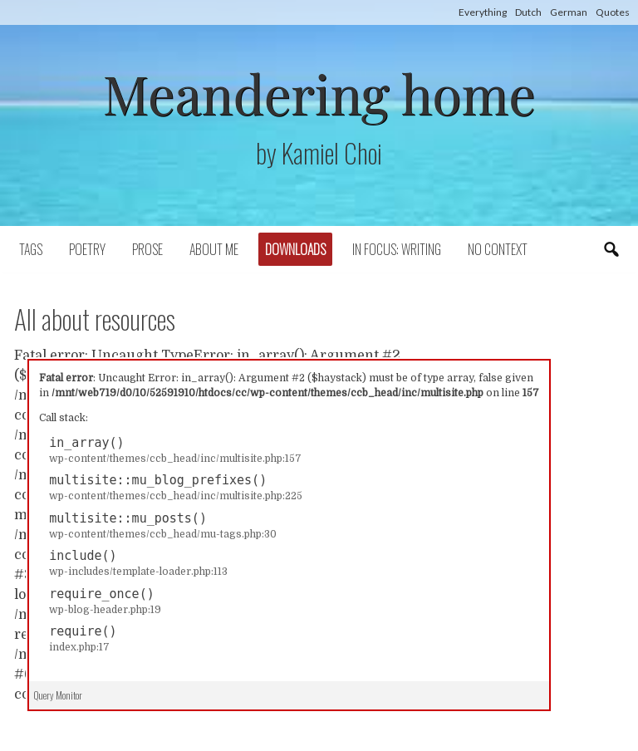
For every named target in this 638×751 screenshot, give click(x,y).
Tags (30, 249)
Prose (147, 249)
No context (498, 249)
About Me (213, 249)
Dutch (528, 12)
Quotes (613, 12)
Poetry (87, 249)
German (568, 12)
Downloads (295, 249)
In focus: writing (396, 249)
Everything (483, 12)
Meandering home (318, 92)
